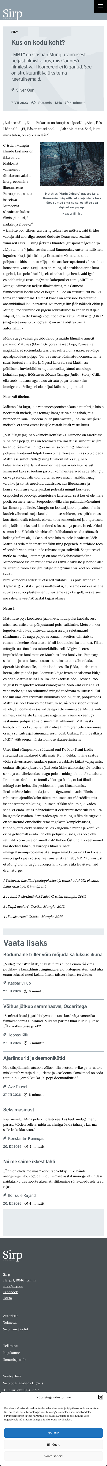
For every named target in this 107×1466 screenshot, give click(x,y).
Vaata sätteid (53, 1456)
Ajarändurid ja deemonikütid (34, 1059)
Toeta (7, 1298)
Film (14, 32)
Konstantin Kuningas (26, 1139)
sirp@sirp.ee (13, 1286)
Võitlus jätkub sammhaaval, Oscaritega (45, 1007)
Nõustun (53, 1433)
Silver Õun (25, 90)
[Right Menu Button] (100, 6)
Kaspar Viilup (19, 983)
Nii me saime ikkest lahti (29, 1162)
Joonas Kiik (18, 1035)
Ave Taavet (17, 1087)
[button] (101, 1397)
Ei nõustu (53, 1444)
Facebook (10, 1292)
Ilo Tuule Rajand (22, 1196)
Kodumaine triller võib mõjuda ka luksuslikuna (52, 955)
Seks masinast (18, 1110)
